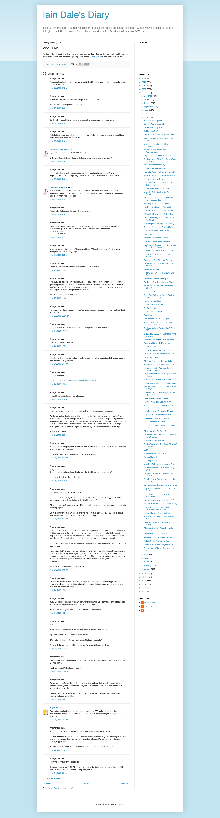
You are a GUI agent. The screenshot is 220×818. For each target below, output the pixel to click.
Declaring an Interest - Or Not (156, 461)
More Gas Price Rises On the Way (158, 453)
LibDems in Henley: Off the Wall (156, 188)
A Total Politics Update (153, 120)
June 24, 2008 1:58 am (59, 384)
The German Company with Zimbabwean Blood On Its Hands (160, 246)
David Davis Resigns (152, 357)
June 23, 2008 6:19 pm (59, 214)
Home (86, 784)
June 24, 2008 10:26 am (59, 613)
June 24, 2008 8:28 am (59, 435)
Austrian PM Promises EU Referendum (159, 176)
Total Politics (95, 57)
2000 (144, 591)
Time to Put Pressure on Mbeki (156, 231)
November (148, 99)
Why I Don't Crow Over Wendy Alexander (160, 155)
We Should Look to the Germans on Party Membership (158, 199)
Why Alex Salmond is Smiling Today (158, 361)
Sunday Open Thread (152, 457)
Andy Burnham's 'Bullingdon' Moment (159, 411)
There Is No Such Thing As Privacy (158, 260)
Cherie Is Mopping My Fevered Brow (158, 227)
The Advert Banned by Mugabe (156, 279)
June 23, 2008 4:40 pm (59, 141)
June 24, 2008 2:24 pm (59, 750)
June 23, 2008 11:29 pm (59, 316)
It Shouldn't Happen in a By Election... (159, 214)
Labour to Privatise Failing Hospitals (158, 544)
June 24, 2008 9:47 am (59, 519)
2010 (144, 86)
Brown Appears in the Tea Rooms (157, 203)
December (148, 96)
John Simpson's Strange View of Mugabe (160, 223)
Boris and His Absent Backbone (156, 238)
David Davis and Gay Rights (155, 312)
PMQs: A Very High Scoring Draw (157, 402)
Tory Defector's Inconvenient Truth (157, 415)
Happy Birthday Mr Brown (154, 179)
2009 (144, 89)
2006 (144, 577)
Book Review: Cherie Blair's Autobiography (155, 151)
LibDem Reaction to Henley (155, 168)
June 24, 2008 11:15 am (59, 649)
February (148, 565)
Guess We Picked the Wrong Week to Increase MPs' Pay (159, 296)
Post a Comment (53, 778)
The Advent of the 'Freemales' (156, 534)
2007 (144, 574)
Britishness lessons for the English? (82, 381)
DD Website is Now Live (153, 304)
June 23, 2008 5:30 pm (59, 199)
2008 (144, 93)
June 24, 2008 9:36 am (59, 481)
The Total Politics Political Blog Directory (160, 172)
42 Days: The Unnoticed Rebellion (157, 380)
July (146, 114)
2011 (144, 82)
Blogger (121, 804)
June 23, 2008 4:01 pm (59, 88)
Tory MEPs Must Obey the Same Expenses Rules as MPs (157, 508)
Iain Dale (148, 606)
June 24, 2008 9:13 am (59, 458)
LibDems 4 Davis (151, 347)
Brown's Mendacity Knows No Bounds (159, 364)
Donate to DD (149, 292)
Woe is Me (148, 234)
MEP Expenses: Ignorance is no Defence (160, 485)
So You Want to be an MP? (155, 124)
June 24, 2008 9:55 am (59, 570)
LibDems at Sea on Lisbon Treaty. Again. (160, 383)
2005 (144, 581)
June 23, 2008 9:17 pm (59, 237)
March (147, 562)
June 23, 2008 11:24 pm (59, 298)
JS (145, 610)
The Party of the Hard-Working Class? (159, 282)
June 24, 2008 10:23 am (59, 590)
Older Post (124, 784)
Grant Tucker (149, 602)
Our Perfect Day (150, 308)
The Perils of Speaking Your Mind (157, 207)
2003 (144, 588)
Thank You (148, 315)
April (146, 558)
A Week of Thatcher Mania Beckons (158, 537)
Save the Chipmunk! (152, 269)
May (146, 555)
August (147, 110)
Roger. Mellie (55, 708)
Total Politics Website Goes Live (157, 241)
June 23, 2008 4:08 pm (59, 108)
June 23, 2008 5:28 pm (59, 161)
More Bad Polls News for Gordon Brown (160, 464)
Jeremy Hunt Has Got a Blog (155, 441)
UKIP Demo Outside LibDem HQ (157, 418)
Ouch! (146, 450)
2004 (144, 584)
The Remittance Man (59, 149)
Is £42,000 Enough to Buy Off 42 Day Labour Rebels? (159, 406)
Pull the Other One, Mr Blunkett (156, 541)
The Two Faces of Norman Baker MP (159, 500)
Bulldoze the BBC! (151, 131)
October (147, 103)
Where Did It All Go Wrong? (155, 431)
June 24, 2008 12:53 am (59, 346)
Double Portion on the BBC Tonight (158, 350)
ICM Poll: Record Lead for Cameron (158, 211)
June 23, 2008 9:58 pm (59, 255)
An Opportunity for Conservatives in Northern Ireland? (158, 369)
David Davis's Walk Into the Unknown (159, 354)
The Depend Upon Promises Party (158, 398)
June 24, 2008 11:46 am (59, 671)
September (149, 107)
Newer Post (48, 784)
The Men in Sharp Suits (153, 128)
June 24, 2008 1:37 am (59, 364)
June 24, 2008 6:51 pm (59, 773)
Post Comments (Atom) (63, 788)
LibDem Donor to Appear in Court (157, 513)
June (146, 117)
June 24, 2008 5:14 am (59, 399)
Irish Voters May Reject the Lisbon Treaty (160, 504)
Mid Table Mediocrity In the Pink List (158, 251)
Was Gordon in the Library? (155, 165)
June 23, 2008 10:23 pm (59, 270)
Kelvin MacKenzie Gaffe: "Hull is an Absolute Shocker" (158, 323)
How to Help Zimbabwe (153, 301)
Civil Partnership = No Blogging (156, 319)
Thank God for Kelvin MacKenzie (157, 343)
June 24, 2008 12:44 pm (59, 699)
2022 (144, 78)
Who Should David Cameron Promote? (159, 135)
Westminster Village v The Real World (159, 339)
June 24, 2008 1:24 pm (59, 720)
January (147, 569)
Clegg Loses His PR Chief (154, 422)
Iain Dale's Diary (76, 15)
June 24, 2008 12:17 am (59, 331)
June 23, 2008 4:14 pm (59, 123)
